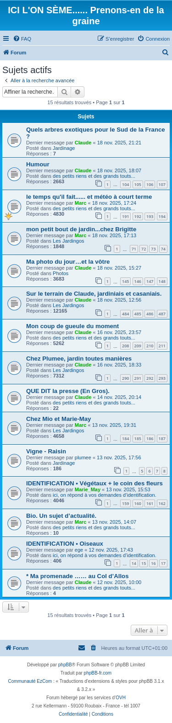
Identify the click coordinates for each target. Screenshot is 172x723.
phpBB (65, 664)
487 (162, 314)
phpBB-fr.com (98, 672)
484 (125, 314)
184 (125, 438)
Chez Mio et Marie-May (58, 418)
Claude (83, 142)
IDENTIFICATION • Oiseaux (64, 543)
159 (125, 503)
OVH (121, 697)
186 (149, 438)
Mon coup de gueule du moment (72, 326)
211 (162, 346)
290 (125, 378)
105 (137, 184)
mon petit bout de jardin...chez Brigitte (81, 229)
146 (137, 281)
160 (137, 503)
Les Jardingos (68, 241)
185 (137, 438)
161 (149, 503)
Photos (60, 273)
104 (125, 184)
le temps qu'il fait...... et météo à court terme (89, 196)
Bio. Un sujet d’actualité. (61, 515)
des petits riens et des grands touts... (94, 176)
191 (125, 216)
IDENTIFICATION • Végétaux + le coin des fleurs (94, 483)
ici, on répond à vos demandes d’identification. (104, 495)
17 (163, 563)
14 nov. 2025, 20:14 (119, 397)
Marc (81, 203)
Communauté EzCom (30, 681)
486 (149, 314)
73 (153, 249)
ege (79, 550)
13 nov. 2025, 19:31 (114, 425)
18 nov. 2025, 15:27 (119, 268)
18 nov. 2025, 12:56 (119, 300)
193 (149, 216)
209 (137, 346)
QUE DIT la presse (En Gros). (68, 391)
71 (134, 249)
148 (162, 281)
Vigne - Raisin (46, 451)
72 (143, 249)
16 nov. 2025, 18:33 (119, 364)
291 (137, 378)
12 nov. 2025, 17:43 (111, 550)
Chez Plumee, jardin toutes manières (79, 358)
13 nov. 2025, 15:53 (128, 489)
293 (162, 378)
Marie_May (87, 489)
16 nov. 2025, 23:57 (119, 332)
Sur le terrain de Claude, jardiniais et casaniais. (93, 293)
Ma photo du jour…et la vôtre (68, 261)
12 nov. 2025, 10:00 (119, 582)
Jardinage (64, 148)
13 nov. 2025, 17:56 (119, 457)
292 (149, 378)
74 (163, 249)
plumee (83, 457)
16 (153, 563)
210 (149, 346)
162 (162, 503)
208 (125, 346)
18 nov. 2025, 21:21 (119, 142)
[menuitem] (22, 38)
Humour (38, 164)
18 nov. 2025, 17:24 (114, 203)
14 (134, 563)
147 (149, 281)
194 (162, 216)
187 (162, 438)
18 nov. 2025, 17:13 (114, 235)
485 (137, 314)
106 (149, 184)
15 (143, 563)
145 (125, 281)
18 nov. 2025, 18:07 (119, 170)
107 (162, 184)
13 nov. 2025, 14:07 (114, 522)
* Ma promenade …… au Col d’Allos (77, 576)
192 (137, 216)
